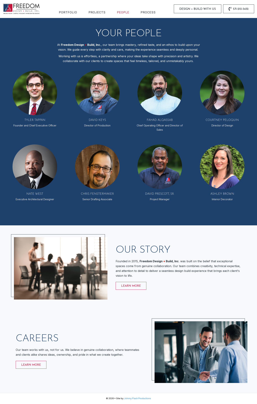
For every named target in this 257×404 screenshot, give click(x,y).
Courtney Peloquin (222, 120)
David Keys (97, 120)
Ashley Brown (222, 194)
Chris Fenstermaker (97, 194)
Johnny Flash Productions (137, 398)
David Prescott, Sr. (159, 194)
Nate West (34, 194)
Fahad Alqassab (160, 120)
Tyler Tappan (34, 120)
